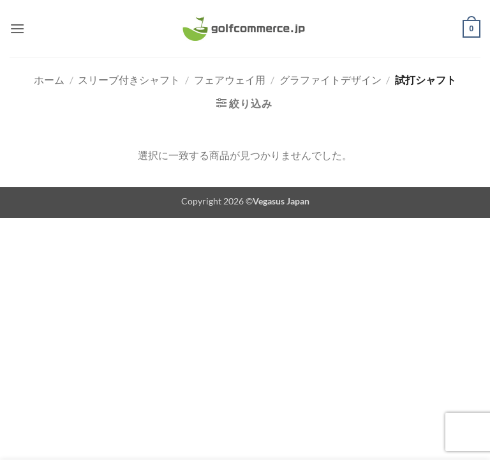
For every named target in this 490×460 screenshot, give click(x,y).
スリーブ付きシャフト (129, 79)
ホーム (49, 79)
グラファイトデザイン (330, 79)
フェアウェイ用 (229, 79)
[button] (17, 28)
